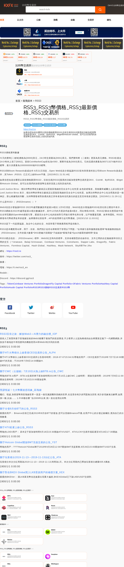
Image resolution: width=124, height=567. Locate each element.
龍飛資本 (27, 77)
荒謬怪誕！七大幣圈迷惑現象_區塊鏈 (21, 366)
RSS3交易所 (55, 264)
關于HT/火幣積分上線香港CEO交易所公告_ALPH (28, 329)
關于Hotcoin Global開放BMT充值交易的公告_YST (28, 419)
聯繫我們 (32, 545)
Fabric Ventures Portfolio (87, 260)
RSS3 (36, 264)
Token (10, 260)
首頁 (2, 16)
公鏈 (38, 16)
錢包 (109, 16)
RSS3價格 (44, 264)
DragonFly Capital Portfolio (57, 260)
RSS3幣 (66, 264)
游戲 (55, 16)
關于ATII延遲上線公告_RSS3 (16, 404)
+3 (73, 260)
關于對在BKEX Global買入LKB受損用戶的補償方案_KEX (32, 449)
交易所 (91, 16)
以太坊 (20, 16)
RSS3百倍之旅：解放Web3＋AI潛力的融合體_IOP (28, 310)
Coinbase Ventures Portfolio (28, 260)
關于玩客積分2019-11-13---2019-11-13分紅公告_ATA (30, 434)
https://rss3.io (29, 106)
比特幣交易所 (48, 558)
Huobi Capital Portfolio (21, 264)
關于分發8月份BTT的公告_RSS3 (18, 385)
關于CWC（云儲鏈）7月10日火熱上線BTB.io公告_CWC (32, 348)
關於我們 (47, 545)
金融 (73, 16)
